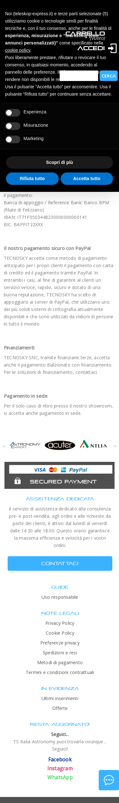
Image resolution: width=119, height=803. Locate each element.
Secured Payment (63, 481)
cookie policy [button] (17, 50)
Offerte (60, 708)
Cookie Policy (60, 633)
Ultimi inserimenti (60, 698)
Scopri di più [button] (59, 162)
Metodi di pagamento (60, 662)
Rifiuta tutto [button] (32, 178)
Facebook (60, 759)
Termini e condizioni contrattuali (60, 672)
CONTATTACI (59, 563)
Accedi (91, 48)
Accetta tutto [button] (86, 178)
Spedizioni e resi (60, 653)
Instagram (60, 768)
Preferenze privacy (60, 643)
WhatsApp (60, 777)
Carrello (85, 33)
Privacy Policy (59, 623)
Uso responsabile (60, 597)
